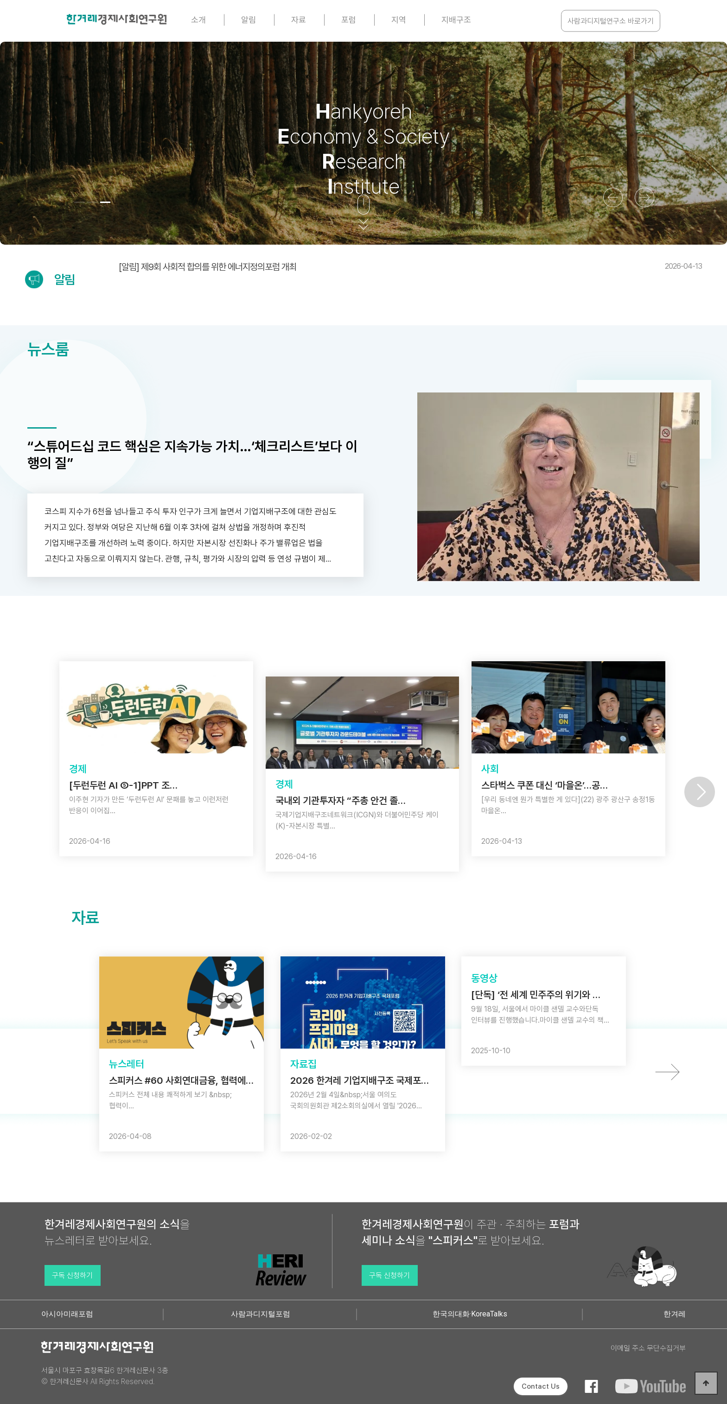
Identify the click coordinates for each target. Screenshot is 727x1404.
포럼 (348, 20)
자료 (298, 20)
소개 (198, 20)
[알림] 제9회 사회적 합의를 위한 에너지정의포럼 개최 (410, 266)
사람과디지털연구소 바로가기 (611, 21)
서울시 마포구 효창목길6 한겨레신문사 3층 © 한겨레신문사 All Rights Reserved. (104, 1376)
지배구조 (456, 20)
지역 (398, 20)
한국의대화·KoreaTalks (470, 1313)
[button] (79, 202)
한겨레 (674, 1313)
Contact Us (541, 1386)
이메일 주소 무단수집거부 (648, 1348)
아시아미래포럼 (67, 1313)
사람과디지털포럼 (260, 1313)
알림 (248, 20)
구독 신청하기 (72, 1275)
